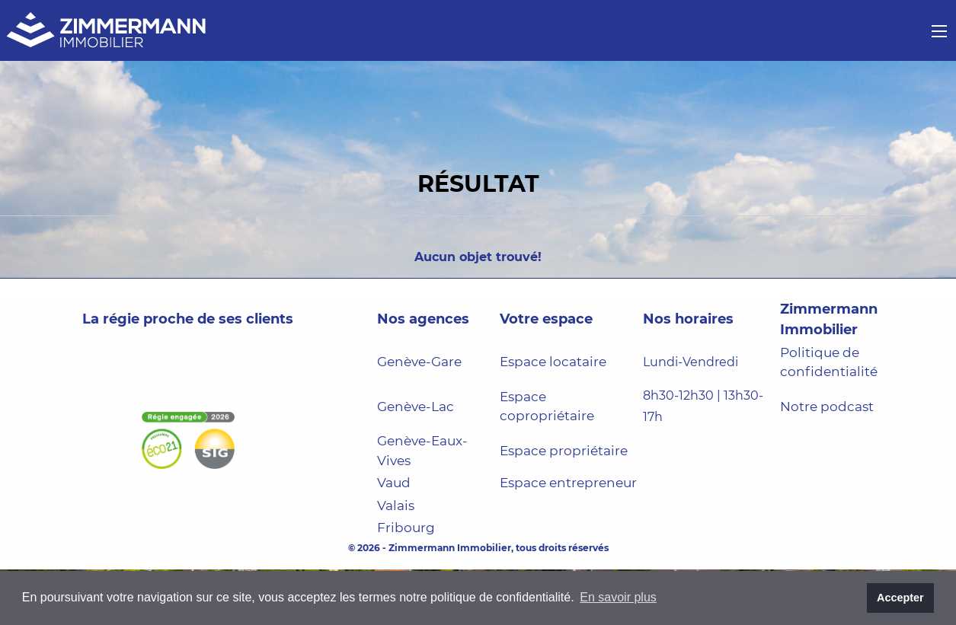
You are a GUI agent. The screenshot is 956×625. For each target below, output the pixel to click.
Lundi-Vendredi (690, 362)
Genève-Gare (419, 361)
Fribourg (406, 527)
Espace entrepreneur (568, 482)
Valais (395, 505)
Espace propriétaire (564, 450)
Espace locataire (553, 361)
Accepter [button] (900, 598)
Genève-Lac (415, 406)
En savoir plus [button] (618, 597)
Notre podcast (827, 406)
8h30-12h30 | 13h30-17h (703, 406)
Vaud (394, 482)
